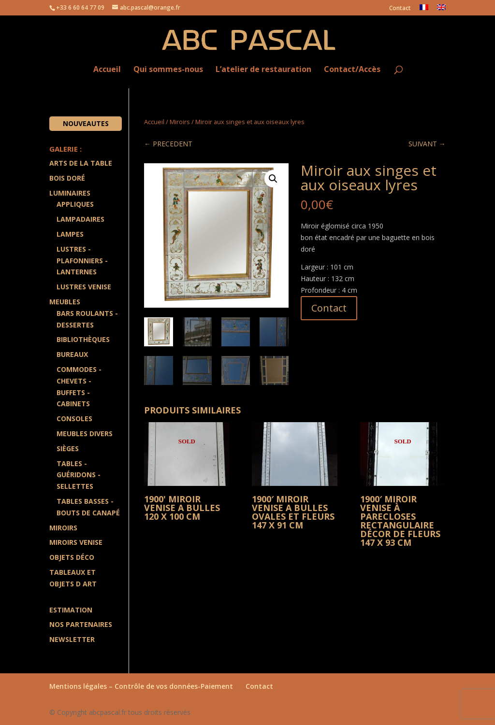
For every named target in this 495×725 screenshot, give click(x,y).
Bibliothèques (83, 339)
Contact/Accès (352, 69)
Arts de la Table (80, 163)
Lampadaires (80, 219)
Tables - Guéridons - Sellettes (79, 475)
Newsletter (72, 639)
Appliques (75, 204)
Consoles (74, 418)
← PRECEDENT (168, 143)
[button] (273, 178)
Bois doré (67, 178)
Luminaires (69, 193)
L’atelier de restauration (263, 69)
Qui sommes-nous (168, 69)
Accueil (107, 69)
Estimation (70, 609)
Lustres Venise (84, 286)
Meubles (64, 301)
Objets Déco (71, 557)
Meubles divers (85, 433)
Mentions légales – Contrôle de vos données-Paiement (141, 686)
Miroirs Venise (75, 542)
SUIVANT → (427, 143)
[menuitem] (424, 9)
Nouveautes (86, 123)
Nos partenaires (80, 624)
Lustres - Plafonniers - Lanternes (82, 260)
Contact (400, 8)
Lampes (70, 234)
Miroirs (180, 121)
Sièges (68, 448)
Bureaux (72, 354)
